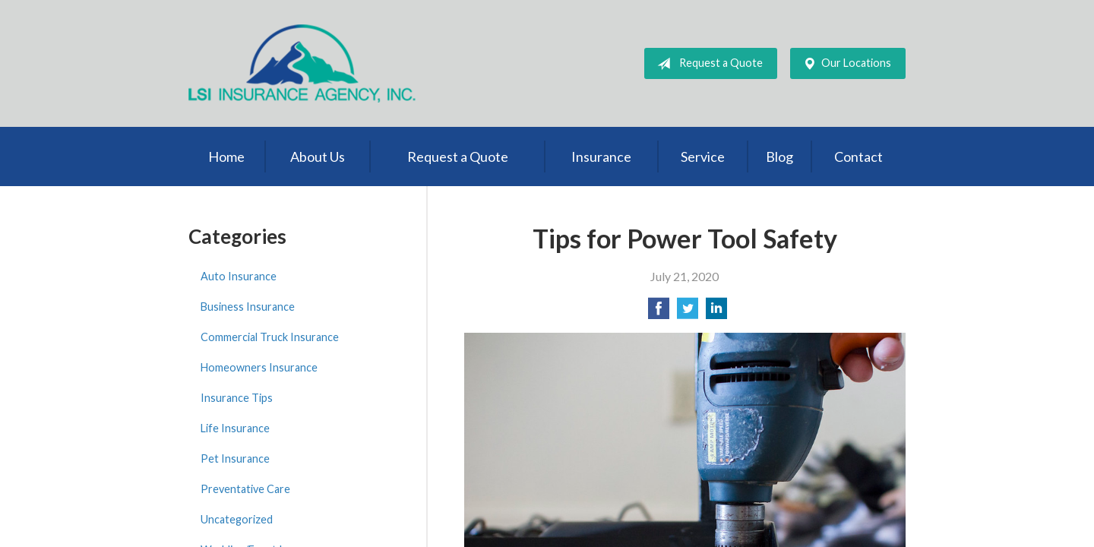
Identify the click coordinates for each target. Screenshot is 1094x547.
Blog (779, 156)
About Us (317, 156)
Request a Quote (707, 64)
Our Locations (844, 64)
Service (703, 156)
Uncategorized (237, 519)
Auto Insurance (239, 276)
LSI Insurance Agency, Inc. (302, 63)
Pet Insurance (235, 458)
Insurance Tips (237, 397)
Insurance (601, 156)
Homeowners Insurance (259, 367)
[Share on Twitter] (687, 312)
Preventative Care (245, 488)
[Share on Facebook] (658, 312)
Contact (858, 156)
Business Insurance (248, 306)
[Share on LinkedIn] (716, 312)
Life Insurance (235, 428)
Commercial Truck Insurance (270, 336)
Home (226, 156)
